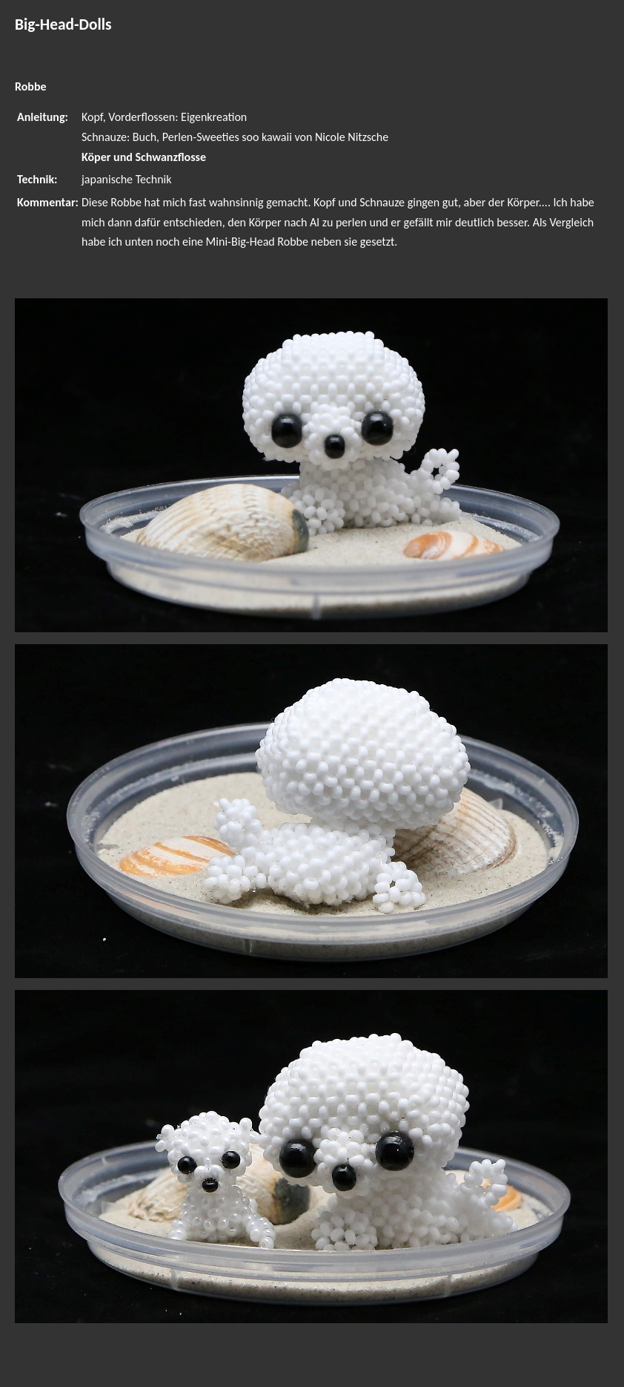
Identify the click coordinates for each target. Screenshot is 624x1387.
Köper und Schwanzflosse (144, 157)
